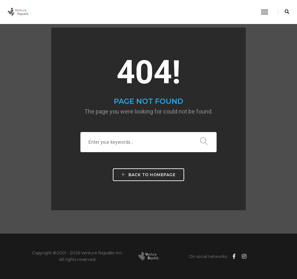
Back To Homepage (148, 174)
